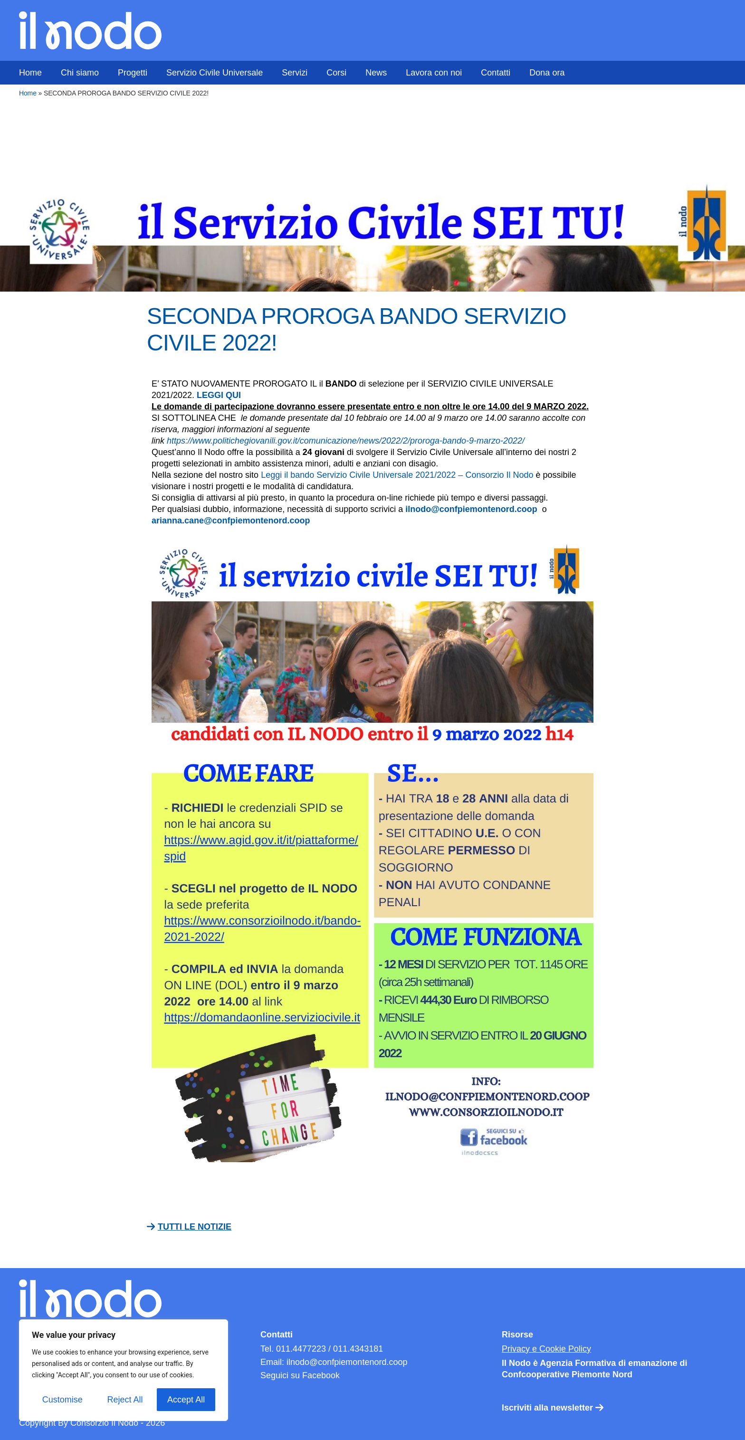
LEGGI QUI (219, 395)
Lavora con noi (434, 72)
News (376, 72)
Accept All (186, 1399)
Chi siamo (80, 72)
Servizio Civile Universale (214, 72)
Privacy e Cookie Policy (546, 1349)
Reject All (125, 1399)
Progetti (132, 72)
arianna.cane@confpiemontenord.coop (232, 520)
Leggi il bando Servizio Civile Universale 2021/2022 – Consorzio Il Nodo (397, 475)
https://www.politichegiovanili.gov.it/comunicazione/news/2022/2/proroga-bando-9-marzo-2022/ (346, 440)
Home (30, 72)
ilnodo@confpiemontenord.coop (471, 509)
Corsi (336, 72)
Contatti (495, 72)
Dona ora (546, 72)
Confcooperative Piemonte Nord (567, 1374)
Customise (62, 1399)
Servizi (294, 72)
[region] (123, 1370)
